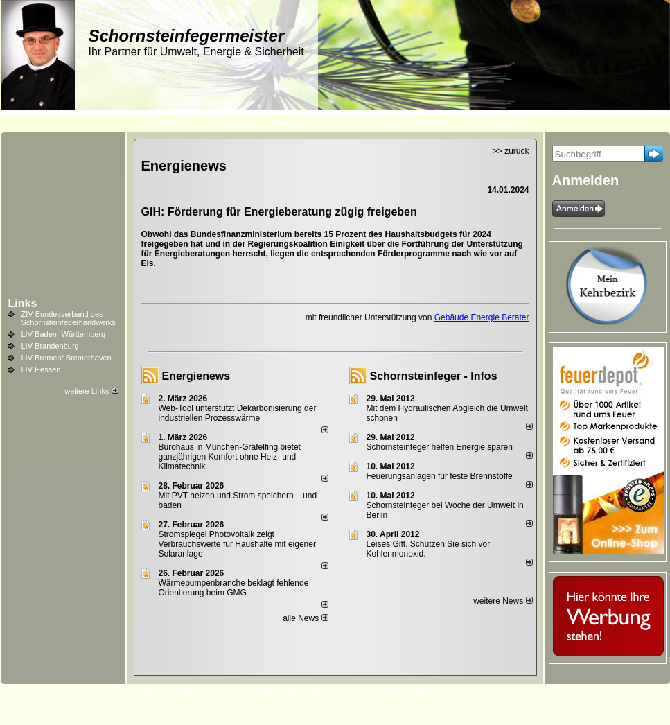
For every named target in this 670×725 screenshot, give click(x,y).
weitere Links (91, 391)
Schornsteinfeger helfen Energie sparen (440, 447)
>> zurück (511, 151)
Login (144, 691)
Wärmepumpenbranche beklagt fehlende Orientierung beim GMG (234, 587)
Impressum (223, 691)
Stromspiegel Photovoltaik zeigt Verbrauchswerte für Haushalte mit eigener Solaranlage (237, 544)
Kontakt (179, 691)
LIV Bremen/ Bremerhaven (66, 357)
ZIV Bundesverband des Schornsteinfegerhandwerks (68, 318)
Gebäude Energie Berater (481, 317)
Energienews (196, 376)
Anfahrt (359, 691)
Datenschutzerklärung (294, 691)
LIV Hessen (41, 369)
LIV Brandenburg (50, 346)
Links (22, 303)
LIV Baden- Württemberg (63, 334)
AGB (391, 691)
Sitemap (425, 691)
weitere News (502, 601)
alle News (305, 618)
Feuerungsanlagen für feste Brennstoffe (440, 476)
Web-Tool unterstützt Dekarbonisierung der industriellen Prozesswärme (238, 413)
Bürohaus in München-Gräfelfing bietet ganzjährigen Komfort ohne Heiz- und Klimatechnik (230, 456)
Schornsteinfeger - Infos (433, 376)
